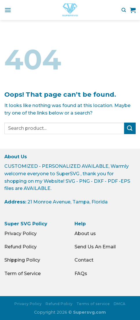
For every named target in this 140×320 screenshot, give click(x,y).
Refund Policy (20, 246)
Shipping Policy (22, 260)
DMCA (120, 304)
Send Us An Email (95, 246)
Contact (84, 260)
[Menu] (7, 10)
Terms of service (93, 304)
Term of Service (22, 273)
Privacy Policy (20, 233)
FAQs (80, 273)
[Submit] (130, 128)
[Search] (124, 10)
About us (85, 233)
